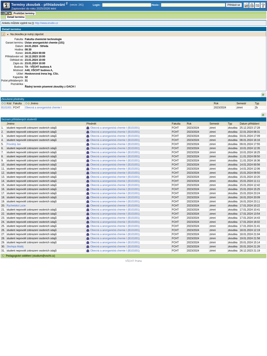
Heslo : (156, 4)
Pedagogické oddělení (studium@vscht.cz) (30, 255)
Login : (97, 4)
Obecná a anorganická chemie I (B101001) (115, 127)
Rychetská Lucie (16, 205)
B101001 (6, 107)
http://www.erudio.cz (46, 23)
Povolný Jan (14, 144)
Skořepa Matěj (15, 246)
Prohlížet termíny (23, 13)
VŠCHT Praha (133, 260)
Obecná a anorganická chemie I (43, 107)
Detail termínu (15, 17)
